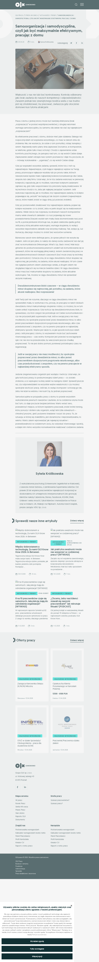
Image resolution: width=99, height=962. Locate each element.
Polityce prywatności (39, 935)
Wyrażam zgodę (37, 941)
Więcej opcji (37, 956)
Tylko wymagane (37, 949)
